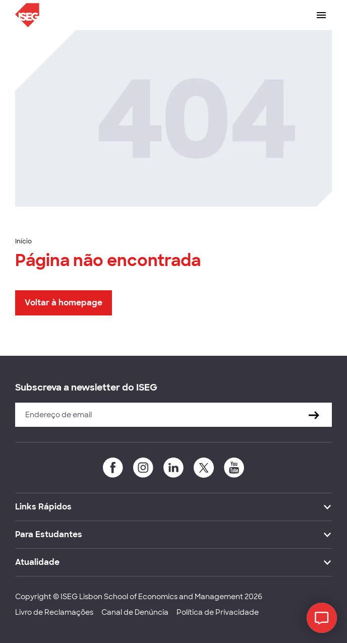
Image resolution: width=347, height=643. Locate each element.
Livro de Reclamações (54, 612)
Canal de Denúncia (134, 612)
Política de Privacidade (218, 612)
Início (23, 241)
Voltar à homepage (63, 302)
